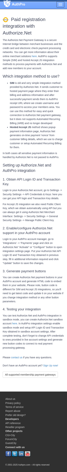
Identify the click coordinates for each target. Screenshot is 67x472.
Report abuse (12, 410)
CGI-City (10, 435)
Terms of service (14, 407)
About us (10, 398)
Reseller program (14, 427)
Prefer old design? (15, 415)
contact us (17, 357)
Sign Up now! (50, 365)
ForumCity (11, 439)
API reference (13, 423)
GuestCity (10, 443)
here (34, 56)
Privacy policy (13, 403)
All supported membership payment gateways (30, 374)
